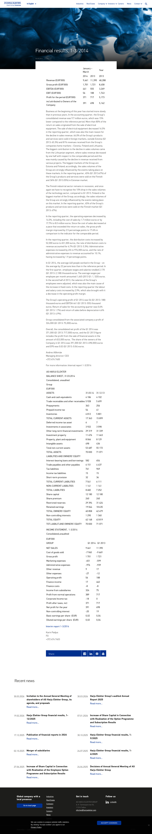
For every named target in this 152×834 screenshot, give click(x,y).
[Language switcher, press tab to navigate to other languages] (31, 4)
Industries (79, 4)
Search (146, 4)
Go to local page (29, 805)
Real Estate (91, 4)
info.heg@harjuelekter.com (86, 810)
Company (101, 4)
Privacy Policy (36, 827)
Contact (137, 4)
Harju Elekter (12, 4)
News (129, 4)
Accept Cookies (109, 823)
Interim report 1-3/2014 (57, 626)
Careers (121, 4)
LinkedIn (111, 802)
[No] (148, 825)
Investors (111, 4)
